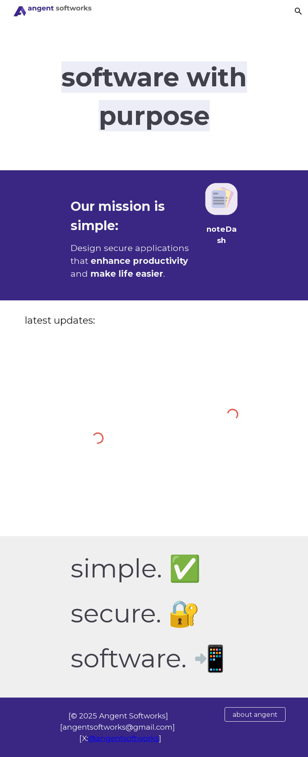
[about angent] (255, 714)
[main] (153, 96)
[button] (298, 11)
